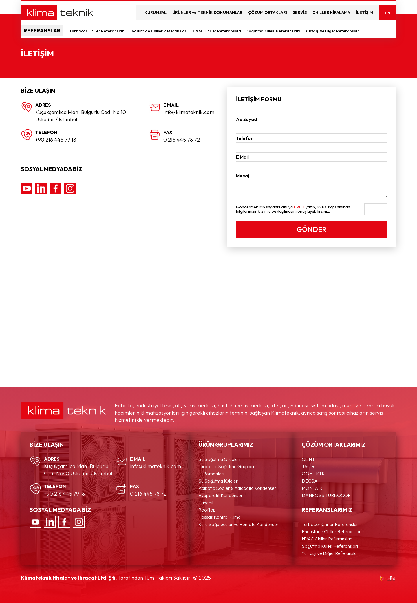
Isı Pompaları (211, 473)
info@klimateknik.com (188, 112)
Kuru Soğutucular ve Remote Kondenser (238, 524)
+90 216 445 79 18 (55, 139)
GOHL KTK (313, 473)
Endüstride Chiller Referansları (158, 31)
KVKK (322, 207)
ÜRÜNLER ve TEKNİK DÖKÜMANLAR (207, 12)
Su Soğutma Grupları (219, 459)
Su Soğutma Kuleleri (218, 481)
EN (387, 13)
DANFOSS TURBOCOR (326, 495)
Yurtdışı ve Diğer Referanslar (332, 31)
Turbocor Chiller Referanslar (97, 31)
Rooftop (207, 510)
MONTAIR (312, 488)
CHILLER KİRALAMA (331, 12)
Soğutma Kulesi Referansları (273, 31)
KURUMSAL (156, 12)
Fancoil (205, 502)
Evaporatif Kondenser (220, 495)
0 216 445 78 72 (181, 139)
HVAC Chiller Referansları (217, 31)
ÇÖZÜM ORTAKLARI (267, 12)
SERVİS (300, 12)
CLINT (308, 459)
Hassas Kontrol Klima (219, 517)
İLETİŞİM (364, 12)
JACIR (308, 466)
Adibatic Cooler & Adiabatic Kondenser (237, 488)
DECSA (310, 481)
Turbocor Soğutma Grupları (226, 466)
